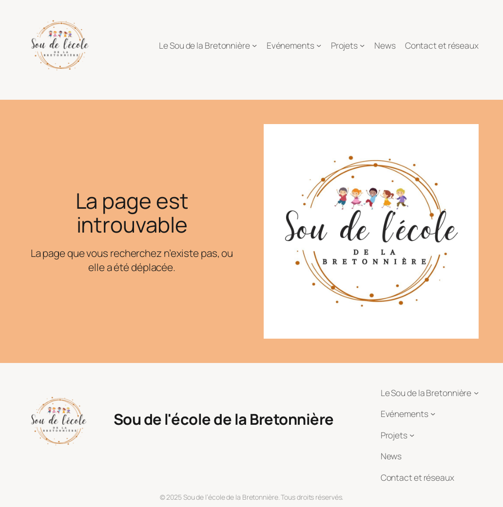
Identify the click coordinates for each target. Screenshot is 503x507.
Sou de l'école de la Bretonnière (224, 419)
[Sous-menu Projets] (362, 45)
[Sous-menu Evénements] (318, 45)
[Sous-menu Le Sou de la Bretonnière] (254, 45)
